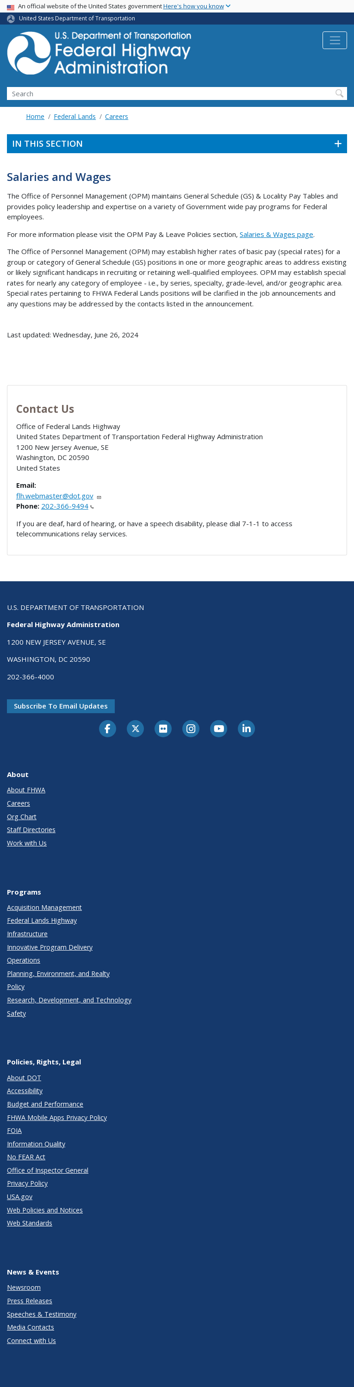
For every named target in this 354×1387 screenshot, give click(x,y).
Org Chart (22, 816)
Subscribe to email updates (61, 705)
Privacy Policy (27, 1183)
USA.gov (19, 1196)
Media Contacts (30, 1327)
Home (35, 116)
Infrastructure (27, 933)
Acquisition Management (44, 907)
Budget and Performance (45, 1104)
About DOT (24, 1077)
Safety (16, 1013)
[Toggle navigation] (335, 40)
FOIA (14, 1130)
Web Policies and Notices (45, 1210)
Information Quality (36, 1143)
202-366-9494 (67, 505)
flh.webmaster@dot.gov (59, 495)
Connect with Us (31, 1340)
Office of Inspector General (47, 1170)
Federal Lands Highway (42, 920)
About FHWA (26, 789)
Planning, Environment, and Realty (58, 973)
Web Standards (29, 1223)
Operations (23, 960)
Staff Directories (31, 829)
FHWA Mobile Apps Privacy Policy (57, 1117)
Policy (16, 986)
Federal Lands (75, 116)
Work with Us (27, 843)
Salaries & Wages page (276, 234)
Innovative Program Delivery (50, 947)
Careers (116, 116)
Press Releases (29, 1300)
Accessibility (25, 1090)
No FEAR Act (26, 1156)
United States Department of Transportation (77, 18)
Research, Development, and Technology (69, 999)
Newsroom (24, 1287)
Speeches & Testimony (41, 1314)
